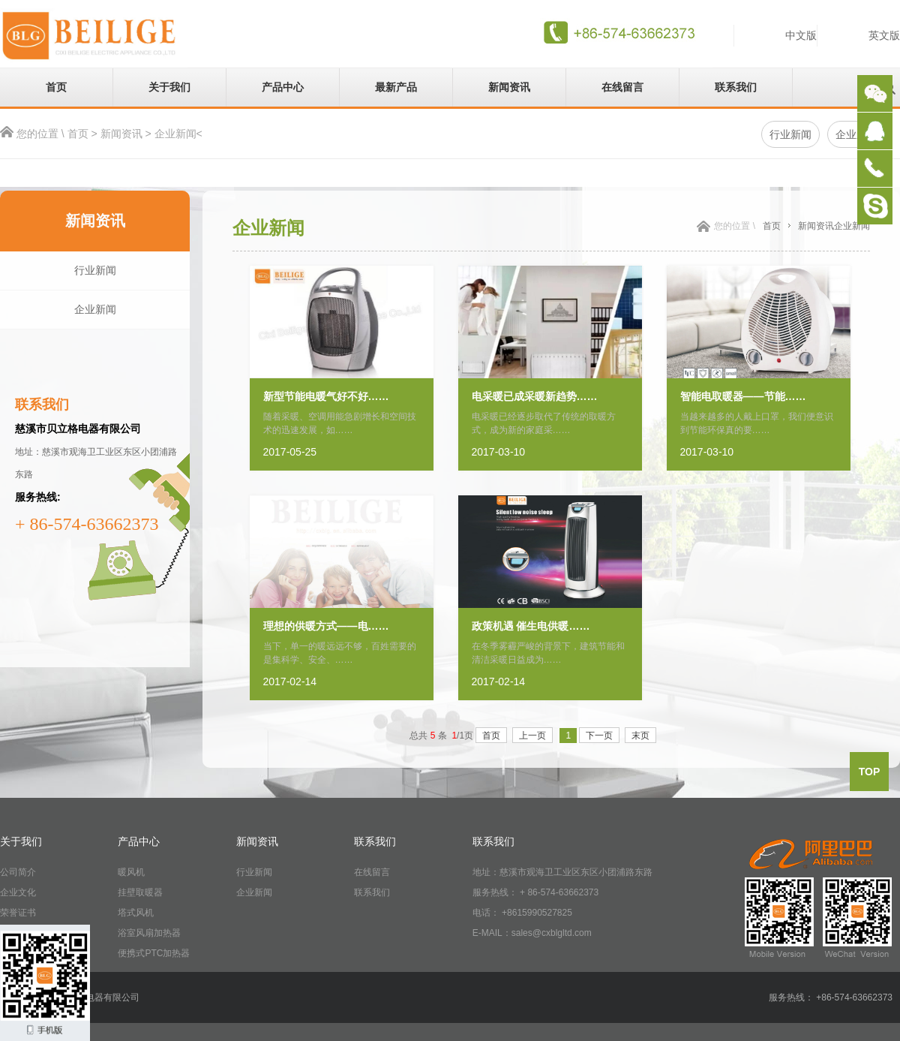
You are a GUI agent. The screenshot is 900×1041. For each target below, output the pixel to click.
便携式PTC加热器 (154, 953)
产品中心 (283, 87)
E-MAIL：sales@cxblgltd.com (532, 933)
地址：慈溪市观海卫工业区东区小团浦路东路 (562, 872)
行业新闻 (95, 270)
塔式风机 (136, 912)
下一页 (599, 735)
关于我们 (169, 87)
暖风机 (131, 872)
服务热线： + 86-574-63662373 (535, 892)
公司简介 (18, 872)
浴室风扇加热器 (149, 933)
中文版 (801, 35)
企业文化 (18, 892)
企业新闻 (95, 309)
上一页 (532, 735)
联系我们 (736, 87)
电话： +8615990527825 (522, 912)
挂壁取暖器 (140, 892)
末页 (641, 735)
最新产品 (396, 87)
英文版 (884, 35)
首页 (56, 87)
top (869, 772)
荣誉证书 (18, 912)
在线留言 (623, 87)
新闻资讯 (509, 87)
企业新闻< (178, 134)
